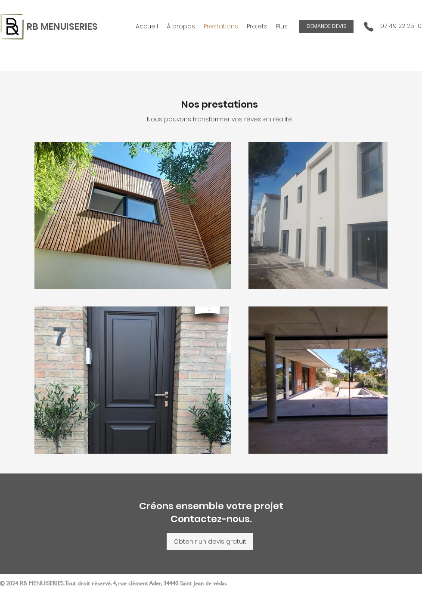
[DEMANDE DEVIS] (326, 26)
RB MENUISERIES (62, 26)
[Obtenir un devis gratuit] (210, 541)
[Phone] (368, 26)
